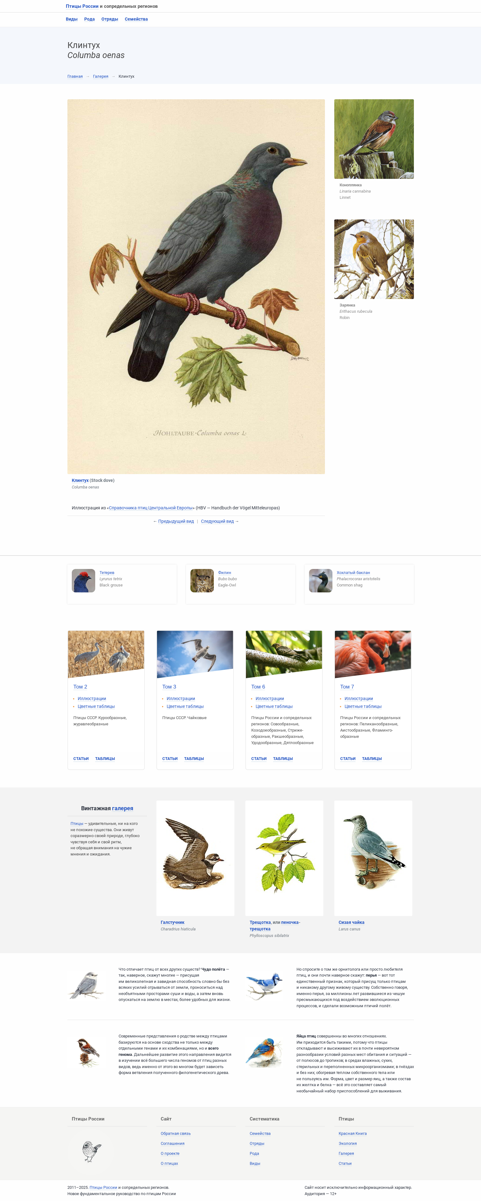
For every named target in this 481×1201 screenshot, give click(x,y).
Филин (224, 572)
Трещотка (260, 922)
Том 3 (169, 687)
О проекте (170, 1153)
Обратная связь (176, 1133)
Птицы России (82, 6)
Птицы (77, 823)
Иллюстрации (92, 698)
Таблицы (105, 758)
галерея (122, 808)
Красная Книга (353, 1133)
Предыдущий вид (176, 521)
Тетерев (107, 572)
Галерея (100, 76)
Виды (72, 19)
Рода (89, 19)
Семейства (136, 19)
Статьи (81, 758)
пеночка (290, 922)
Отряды (109, 19)
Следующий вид (217, 521)
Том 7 (347, 687)
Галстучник (172, 922)
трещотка (260, 928)
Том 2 (80, 687)
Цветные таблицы (96, 706)
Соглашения (172, 1143)
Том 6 (258, 687)
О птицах (169, 1163)
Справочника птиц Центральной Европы (151, 507)
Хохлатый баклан (353, 572)
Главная (75, 76)
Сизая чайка (352, 922)
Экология (348, 1143)
